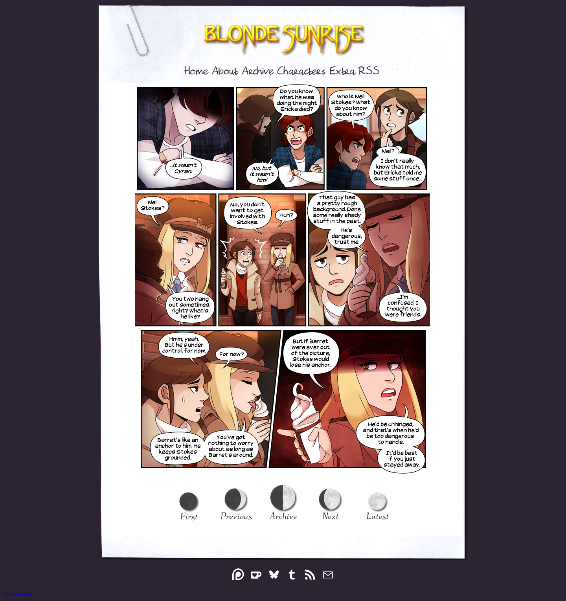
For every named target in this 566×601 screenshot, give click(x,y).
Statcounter (17, 594)
